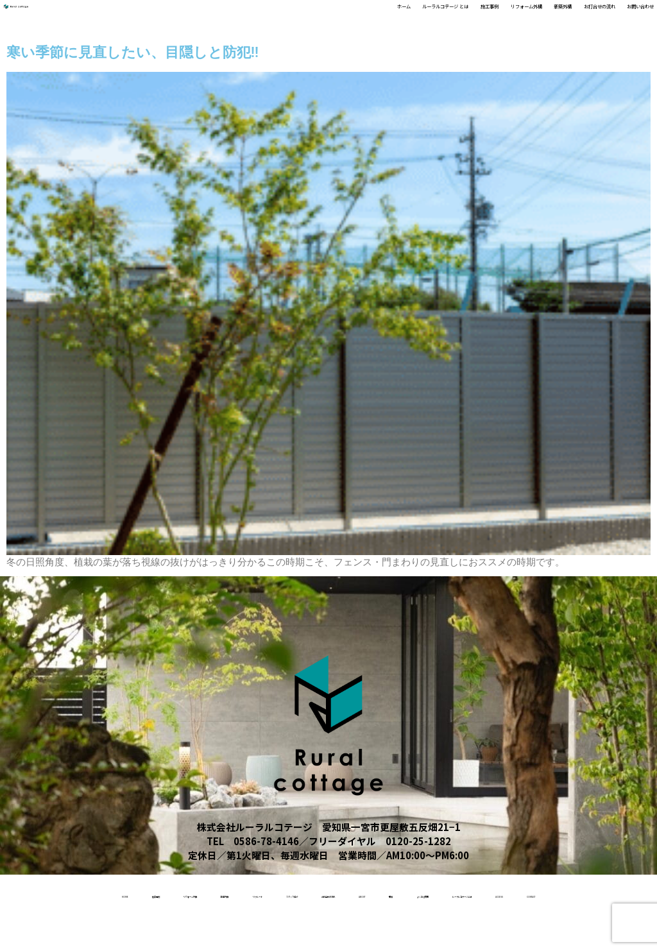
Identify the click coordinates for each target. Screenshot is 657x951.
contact (458, 931)
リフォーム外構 (418, 18)
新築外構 (482, 18)
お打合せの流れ (547, 18)
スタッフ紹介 (403, 893)
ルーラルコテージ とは (273, 18)
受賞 (613, 893)
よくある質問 (206, 931)
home (48, 893)
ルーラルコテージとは (307, 931)
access (396, 931)
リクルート (326, 893)
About (563, 893)
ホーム (197, 18)
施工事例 (353, 18)
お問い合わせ (622, 18)
